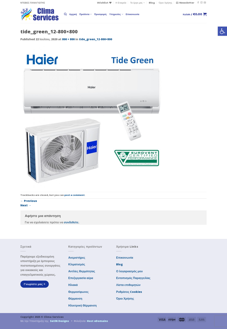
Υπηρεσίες (116, 14)
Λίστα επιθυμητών (128, 285)
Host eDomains (97, 321)
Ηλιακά (73, 285)
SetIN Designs (59, 321)
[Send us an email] (205, 2)
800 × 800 (68, 39)
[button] (222, 31)
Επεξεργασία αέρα (80, 278)
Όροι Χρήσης (165, 2)
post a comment (74, 195)
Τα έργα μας (137, 2)
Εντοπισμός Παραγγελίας (133, 278)
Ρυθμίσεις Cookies (129, 292)
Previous (28, 201)
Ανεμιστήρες (76, 258)
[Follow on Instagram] (201, 2)
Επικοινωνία (132, 14)
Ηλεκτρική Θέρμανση (82, 305)
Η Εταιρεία (121, 2)
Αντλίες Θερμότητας (81, 271)
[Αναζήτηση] (65, 14)
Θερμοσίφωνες (78, 292)
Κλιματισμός (76, 264)
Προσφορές (100, 14)
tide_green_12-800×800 (95, 39)
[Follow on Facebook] (198, 2)
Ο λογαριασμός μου (129, 271)
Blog (152, 2)
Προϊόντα (85, 14)
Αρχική (73, 14)
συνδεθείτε (71, 222)
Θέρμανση (75, 298)
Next (25, 205)
